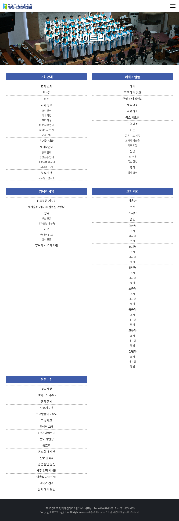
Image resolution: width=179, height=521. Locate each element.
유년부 (132, 267)
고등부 (132, 330)
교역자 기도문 (132, 140)
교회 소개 (46, 86)
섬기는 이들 (47, 140)
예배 (132, 86)
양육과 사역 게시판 (46, 245)
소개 (132, 206)
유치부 (132, 246)
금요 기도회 (132, 117)
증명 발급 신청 (46, 464)
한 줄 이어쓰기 (46, 433)
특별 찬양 (133, 161)
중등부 (132, 309)
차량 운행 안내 (46, 125)
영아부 (132, 225)
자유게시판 (46, 407)
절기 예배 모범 (46, 489)
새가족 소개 (46, 167)
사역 (46, 229)
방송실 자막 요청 (46, 476)
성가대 (132, 156)
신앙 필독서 (47, 458)
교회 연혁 (47, 110)
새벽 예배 (132, 105)
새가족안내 (46, 147)
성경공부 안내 (46, 157)
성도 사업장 (47, 439)
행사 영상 (133, 172)
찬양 (132, 151)
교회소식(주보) (46, 395)
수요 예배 (132, 111)
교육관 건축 (47, 483)
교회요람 (46, 135)
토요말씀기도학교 (46, 414)
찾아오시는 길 (46, 130)
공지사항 (46, 389)
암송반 (132, 200)
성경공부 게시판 (46, 162)
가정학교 (46, 420)
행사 (132, 167)
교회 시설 (47, 120)
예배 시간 (47, 115)
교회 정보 (46, 105)
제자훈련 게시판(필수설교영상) (46, 207)
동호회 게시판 (46, 451)
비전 (46, 98)
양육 (46, 213)
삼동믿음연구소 (46, 178)
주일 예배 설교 (132, 92)
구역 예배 (132, 123)
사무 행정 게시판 (46, 470)
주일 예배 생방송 (132, 98)
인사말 (46, 92)
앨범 (132, 219)
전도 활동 (47, 218)
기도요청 (132, 145)
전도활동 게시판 (46, 200)
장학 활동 (47, 239)
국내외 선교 (46, 234)
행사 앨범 (46, 401)
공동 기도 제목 (132, 135)
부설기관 (46, 172)
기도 (132, 130)
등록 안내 (47, 152)
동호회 (46, 445)
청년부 (132, 351)
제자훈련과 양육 (46, 223)
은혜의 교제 (47, 426)
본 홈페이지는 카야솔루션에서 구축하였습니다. (114, 512)
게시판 (132, 213)
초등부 (132, 288)
